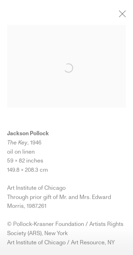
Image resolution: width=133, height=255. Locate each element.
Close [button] (120, 16)
